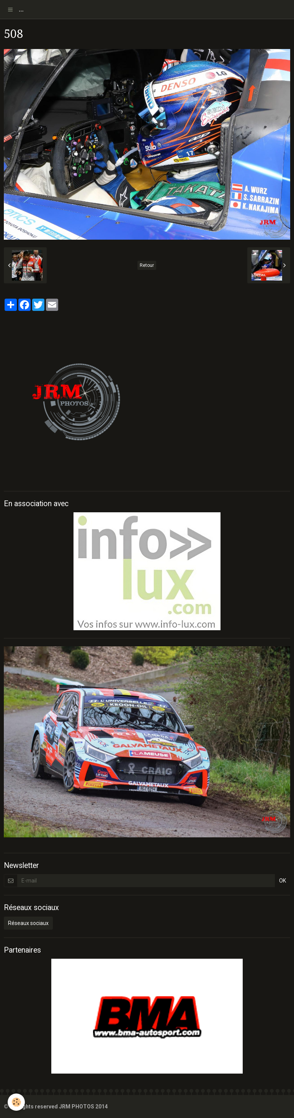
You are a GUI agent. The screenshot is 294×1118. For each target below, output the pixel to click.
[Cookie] (16, 1102)
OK (282, 881)
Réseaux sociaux (28, 923)
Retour (147, 265)
